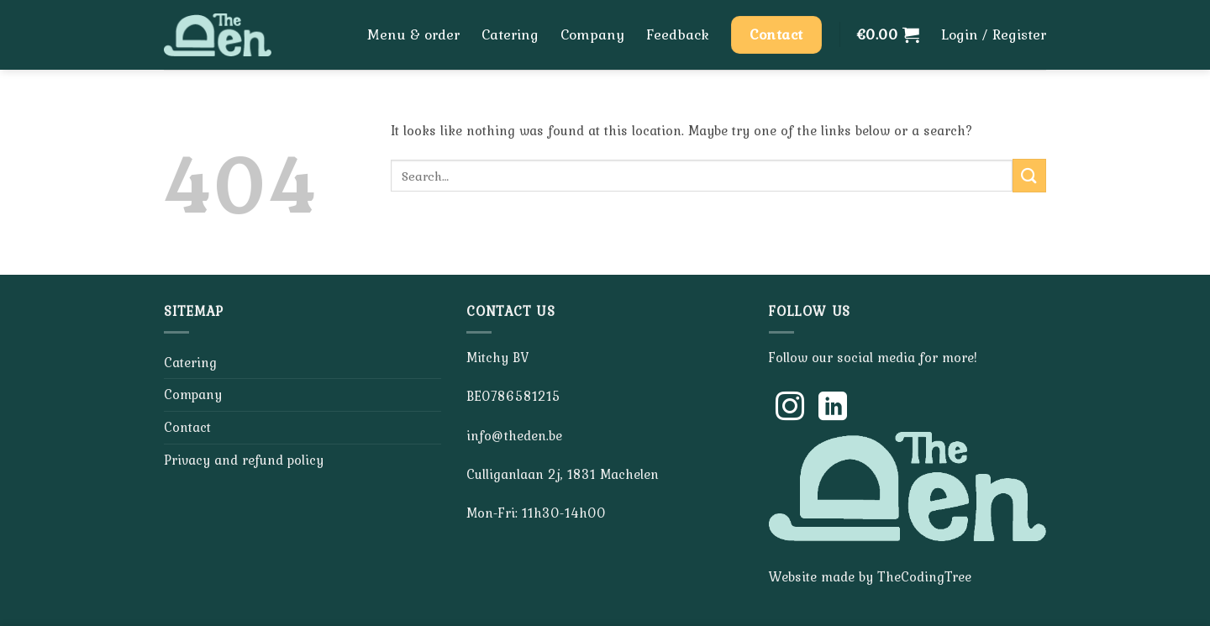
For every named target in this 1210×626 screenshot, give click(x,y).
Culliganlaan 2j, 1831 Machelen (562, 474)
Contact (187, 427)
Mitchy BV (497, 357)
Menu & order (413, 34)
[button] (888, 34)
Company (592, 34)
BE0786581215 (513, 396)
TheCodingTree (924, 576)
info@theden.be (514, 435)
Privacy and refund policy (244, 460)
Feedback (677, 34)
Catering (510, 34)
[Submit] (1029, 175)
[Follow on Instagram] (790, 408)
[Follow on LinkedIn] (832, 408)
